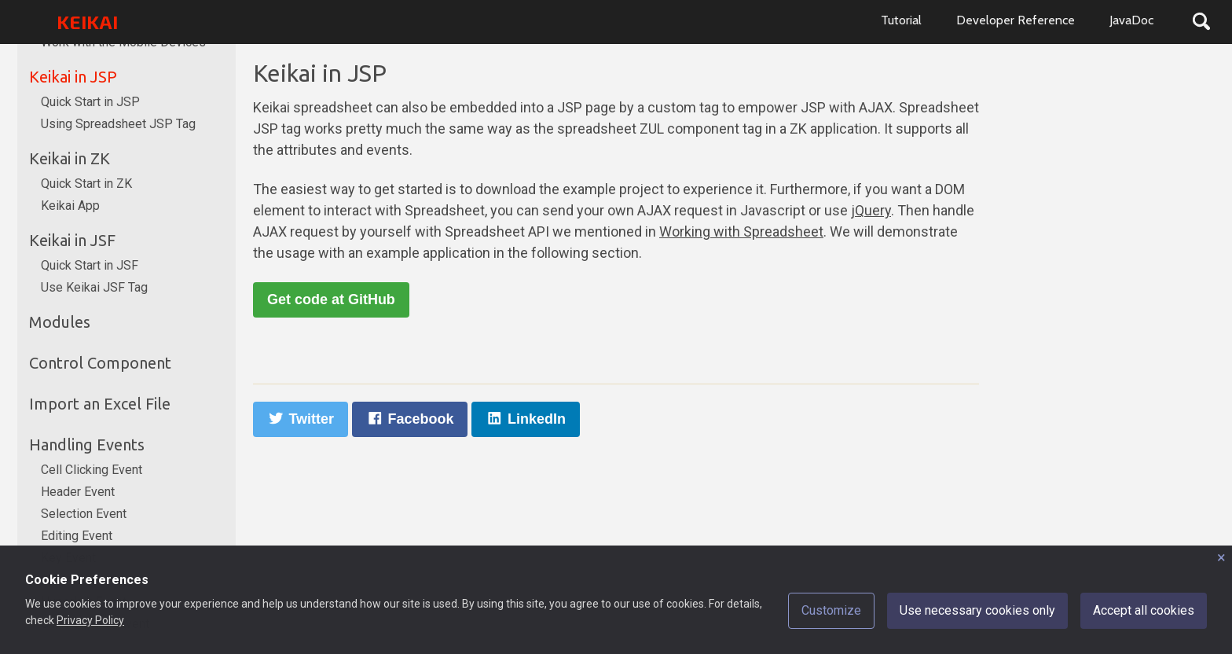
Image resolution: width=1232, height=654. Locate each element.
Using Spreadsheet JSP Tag (118, 123)
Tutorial (901, 20)
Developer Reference (1015, 20)
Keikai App (70, 205)
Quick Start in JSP (90, 101)
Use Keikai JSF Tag (94, 287)
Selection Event (83, 513)
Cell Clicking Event (91, 469)
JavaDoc (1131, 20)
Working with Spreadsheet (741, 231)
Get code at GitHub (331, 299)
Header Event (78, 491)
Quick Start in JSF (89, 265)
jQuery (871, 210)
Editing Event (76, 535)
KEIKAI (87, 21)
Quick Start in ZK (86, 183)
